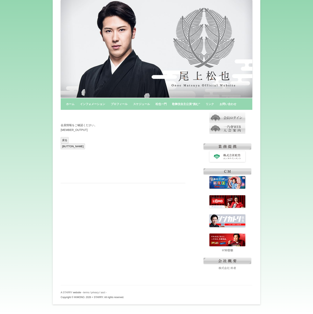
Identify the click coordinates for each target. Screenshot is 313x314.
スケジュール (141, 104)
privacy (95, 292)
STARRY (67, 292)
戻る (64, 140)
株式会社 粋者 (227, 268)
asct (103, 292)
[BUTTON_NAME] (73, 146)
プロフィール (119, 104)
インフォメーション (92, 104)
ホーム (70, 104)
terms (86, 292)
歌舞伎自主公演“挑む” (186, 104)
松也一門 (161, 104)
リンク (210, 104)
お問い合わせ (228, 104)
